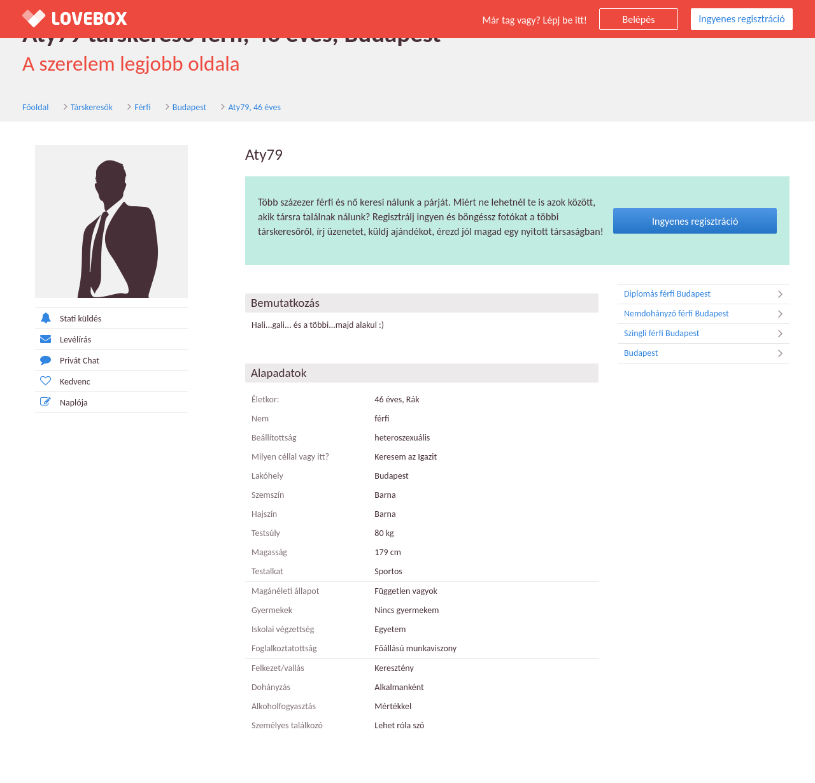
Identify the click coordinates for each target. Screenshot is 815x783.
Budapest (189, 107)
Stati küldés (68, 318)
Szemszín (268, 495)
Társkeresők (92, 107)
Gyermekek (272, 610)
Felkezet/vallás (278, 668)
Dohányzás (271, 687)
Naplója (61, 402)
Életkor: (266, 399)
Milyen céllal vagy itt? (290, 456)
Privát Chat (67, 360)
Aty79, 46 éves (254, 107)
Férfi (142, 107)
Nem (260, 418)
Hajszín (264, 514)
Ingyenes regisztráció (741, 19)
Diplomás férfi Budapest (707, 294)
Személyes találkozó (287, 725)
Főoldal (35, 107)
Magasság (269, 552)
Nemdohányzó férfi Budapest (707, 313)
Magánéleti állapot (285, 591)
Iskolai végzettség (283, 629)
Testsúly (266, 533)
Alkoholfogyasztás (284, 706)
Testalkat (267, 571)
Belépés (639, 19)
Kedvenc (62, 381)
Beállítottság (274, 437)
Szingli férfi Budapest (707, 333)
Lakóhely (267, 475)
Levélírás (63, 339)
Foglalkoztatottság (284, 648)
